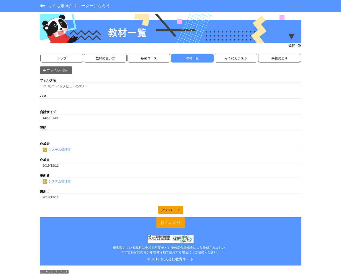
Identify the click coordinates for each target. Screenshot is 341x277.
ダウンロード (170, 210)
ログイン (294, 6)
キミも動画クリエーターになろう (79, 5)
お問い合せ (170, 222)
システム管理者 (57, 149)
